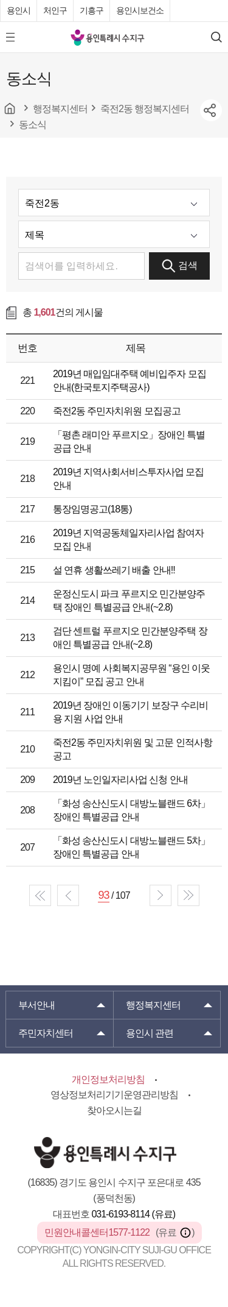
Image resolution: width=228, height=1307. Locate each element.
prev (68, 895)
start (40, 895)
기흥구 (91, 10)
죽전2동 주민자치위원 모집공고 (117, 411)
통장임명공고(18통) (92, 509)
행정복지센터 (153, 1005)
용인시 (18, 10)
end (188, 895)
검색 (180, 266)
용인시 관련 (149, 1033)
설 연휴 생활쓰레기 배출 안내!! (114, 570)
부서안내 (36, 1005)
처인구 (55, 10)
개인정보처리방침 (108, 1079)
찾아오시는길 (114, 1110)
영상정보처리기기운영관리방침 (114, 1094)
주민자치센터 (45, 1033)
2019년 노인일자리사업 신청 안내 (120, 779)
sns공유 (211, 110)
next (160, 895)
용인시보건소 (140, 10)
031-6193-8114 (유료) (133, 1214)
